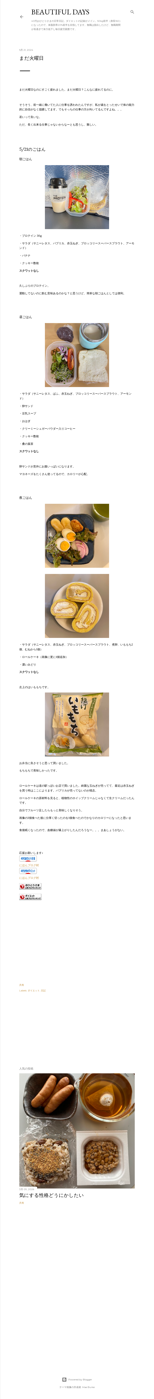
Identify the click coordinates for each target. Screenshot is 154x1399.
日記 (43, 990)
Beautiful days (60, 12)
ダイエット (34, 990)
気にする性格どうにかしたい (51, 1195)
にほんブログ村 (29, 865)
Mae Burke (88, 1387)
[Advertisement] (49, 1028)
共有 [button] (21, 984)
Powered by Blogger (77, 1379)
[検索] (132, 11)
